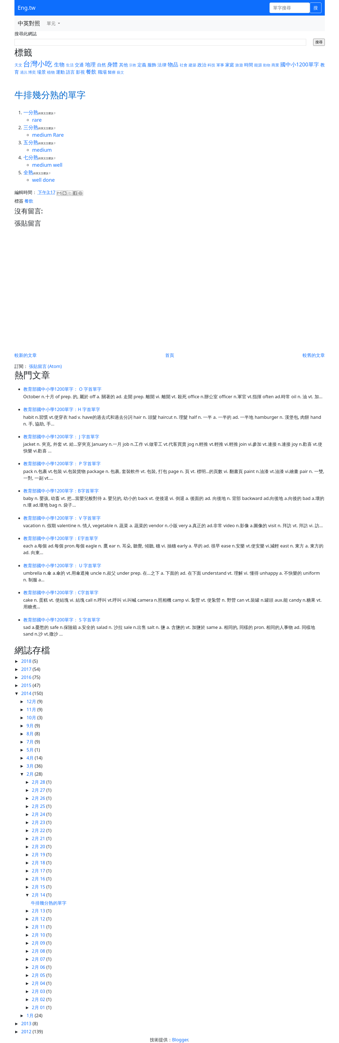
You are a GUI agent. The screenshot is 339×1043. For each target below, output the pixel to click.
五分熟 (30, 142)
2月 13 (39, 911)
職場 (102, 72)
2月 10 (39, 935)
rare (37, 119)
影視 (80, 72)
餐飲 (91, 71)
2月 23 (39, 822)
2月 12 (39, 919)
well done (43, 179)
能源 (258, 65)
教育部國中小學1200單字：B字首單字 (61, 491)
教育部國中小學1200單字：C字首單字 (61, 592)
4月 (30, 758)
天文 (18, 65)
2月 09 (39, 943)
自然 (101, 65)
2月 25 (39, 806)
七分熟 (30, 157)
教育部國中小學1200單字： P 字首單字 (62, 463)
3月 (30, 766)
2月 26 (39, 798)
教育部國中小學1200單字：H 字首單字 (61, 409)
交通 (79, 65)
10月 (31, 718)
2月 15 (39, 887)
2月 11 (39, 927)
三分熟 (30, 127)
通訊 (23, 72)
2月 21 (39, 838)
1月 (30, 1015)
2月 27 (39, 790)
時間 (248, 65)
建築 (192, 65)
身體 (112, 64)
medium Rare (48, 134)
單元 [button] (52, 23)
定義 (141, 65)
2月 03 (39, 991)
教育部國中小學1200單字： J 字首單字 (61, 437)
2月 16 (39, 879)
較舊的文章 (314, 355)
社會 (183, 65)
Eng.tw (27, 7)
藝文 (120, 72)
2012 (27, 1032)
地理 (90, 64)
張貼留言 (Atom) (45, 366)
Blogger (180, 1040)
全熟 (28, 172)
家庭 (229, 65)
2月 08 (39, 951)
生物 (59, 64)
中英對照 (29, 23)
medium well (47, 164)
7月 (30, 742)
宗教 (132, 65)
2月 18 (39, 863)
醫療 (112, 72)
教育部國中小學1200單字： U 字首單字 (62, 565)
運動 (60, 72)
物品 (173, 64)
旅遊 (239, 65)
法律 (161, 65)
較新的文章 (25, 355)
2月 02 (39, 999)
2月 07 (39, 959)
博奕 (32, 72)
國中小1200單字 (299, 64)
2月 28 (39, 782)
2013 (27, 1023)
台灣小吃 (37, 64)
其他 (123, 65)
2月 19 (39, 855)
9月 (30, 726)
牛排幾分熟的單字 (48, 903)
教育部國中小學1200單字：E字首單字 (60, 538)
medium (42, 149)
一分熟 (30, 112)
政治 (201, 65)
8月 (30, 734)
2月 (30, 774)
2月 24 (39, 814)
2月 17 (39, 871)
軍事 (220, 65)
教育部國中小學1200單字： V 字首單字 (62, 518)
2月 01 (39, 1007)
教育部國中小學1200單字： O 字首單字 (62, 389)
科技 (211, 65)
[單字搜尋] (289, 8)
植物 (51, 72)
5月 (30, 750)
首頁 (169, 355)
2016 (27, 677)
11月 (31, 709)
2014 (27, 693)
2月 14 (39, 895)
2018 (27, 661)
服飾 (151, 65)
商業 (275, 65)
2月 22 (39, 830)
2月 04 (39, 983)
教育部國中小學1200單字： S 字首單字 (62, 620)
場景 (41, 72)
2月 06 (39, 967)
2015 (27, 685)
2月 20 (39, 846)
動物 (266, 65)
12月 (31, 701)
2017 (27, 669)
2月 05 (39, 975)
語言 (70, 72)
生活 (70, 65)
